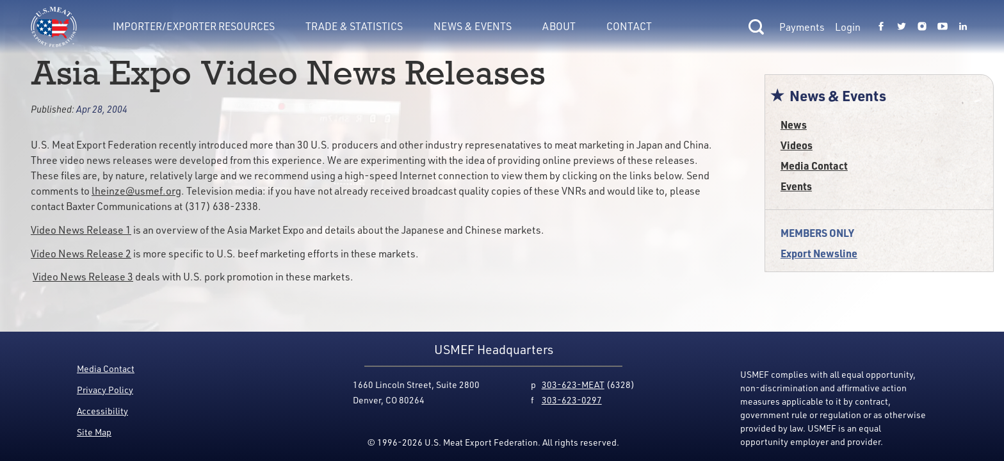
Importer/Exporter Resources (194, 26)
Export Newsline (819, 253)
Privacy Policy (105, 389)
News (794, 124)
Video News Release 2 (81, 253)
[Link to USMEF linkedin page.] (963, 27)
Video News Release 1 (81, 229)
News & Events (472, 26)
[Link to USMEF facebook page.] (881, 27)
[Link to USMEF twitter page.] (901, 27)
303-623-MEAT (573, 384)
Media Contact (814, 165)
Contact (629, 26)
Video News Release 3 (83, 276)
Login (848, 27)
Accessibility (102, 410)
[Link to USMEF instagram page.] (922, 27)
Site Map (94, 431)
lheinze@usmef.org (136, 190)
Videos (797, 145)
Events (796, 186)
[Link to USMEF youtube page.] (942, 27)
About (559, 26)
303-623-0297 (572, 399)
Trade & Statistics (354, 26)
